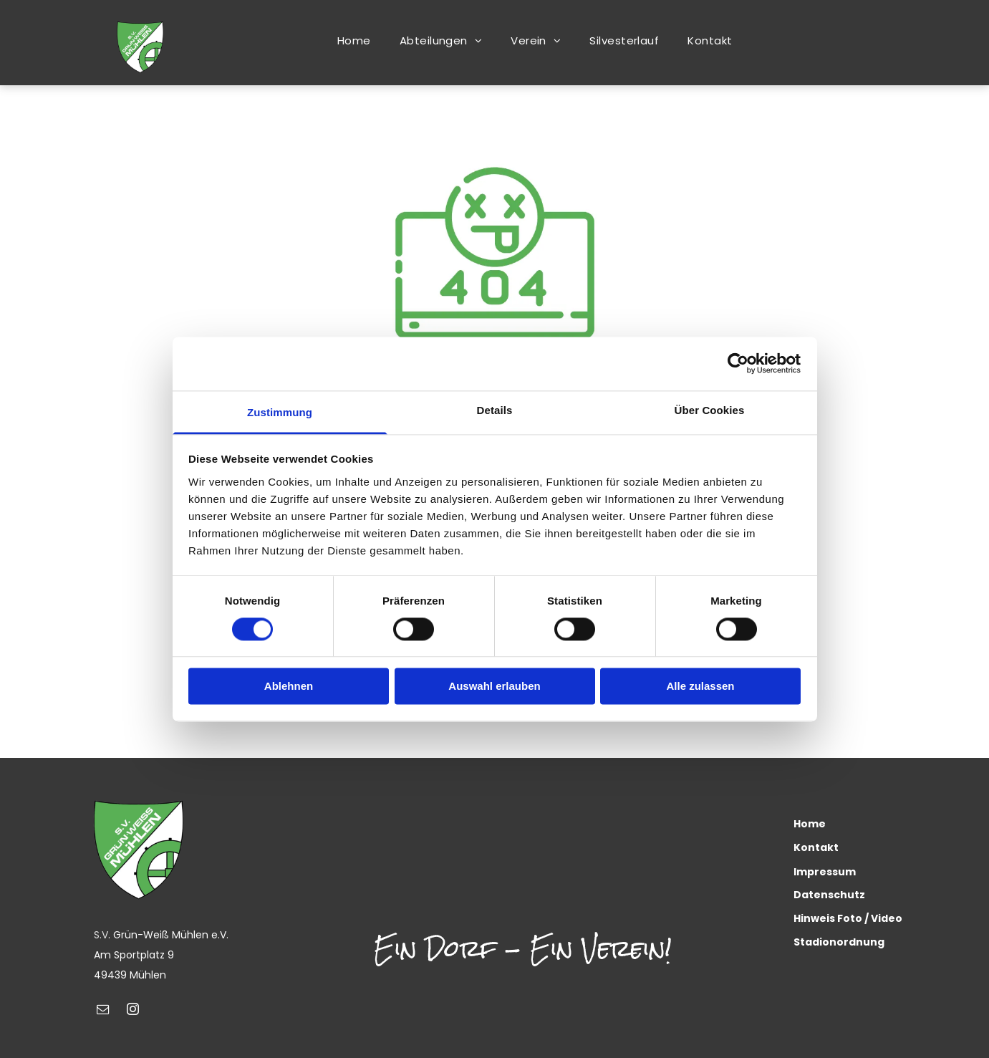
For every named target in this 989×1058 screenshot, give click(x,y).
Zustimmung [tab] (279, 412)
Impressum (824, 872)
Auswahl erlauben (494, 687)
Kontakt (816, 847)
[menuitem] (354, 40)
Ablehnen (288, 687)
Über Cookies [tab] (710, 410)
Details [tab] (495, 410)
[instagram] (133, 1011)
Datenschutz (829, 895)
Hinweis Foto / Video (847, 918)
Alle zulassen (700, 687)
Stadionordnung (838, 942)
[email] (103, 1011)
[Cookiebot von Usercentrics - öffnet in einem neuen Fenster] (738, 363)
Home (809, 824)
